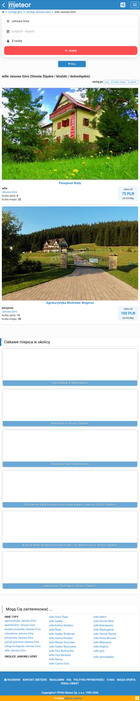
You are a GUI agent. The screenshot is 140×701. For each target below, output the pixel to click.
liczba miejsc (120, 82)
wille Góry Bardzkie (60, 655)
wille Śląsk (55, 629)
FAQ (69, 679)
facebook (12, 679)
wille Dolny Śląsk (58, 616)
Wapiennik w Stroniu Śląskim (70, 423)
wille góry (99, 650)
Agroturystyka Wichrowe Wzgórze (70, 303)
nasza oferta (126, 679)
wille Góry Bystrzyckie (61, 650)
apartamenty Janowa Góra (20, 625)
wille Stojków (101, 646)
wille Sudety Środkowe (62, 633)
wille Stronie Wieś (104, 621)
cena (107, 82)
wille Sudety (56, 621)
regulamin (56, 679)
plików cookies (73, 698)
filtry (72, 64)
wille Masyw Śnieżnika (62, 642)
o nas (110, 679)
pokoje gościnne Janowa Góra (22, 641)
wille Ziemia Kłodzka (61, 638)
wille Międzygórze (104, 629)
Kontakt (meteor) (35, 679)
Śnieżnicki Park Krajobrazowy (70, 464)
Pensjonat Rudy (70, 183)
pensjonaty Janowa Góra (19, 637)
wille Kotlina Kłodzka (61, 625)
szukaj (71, 50)
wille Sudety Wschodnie (62, 646)
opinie (133, 82)
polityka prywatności (89, 679)
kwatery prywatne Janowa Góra (23, 629)
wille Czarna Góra (59, 663)
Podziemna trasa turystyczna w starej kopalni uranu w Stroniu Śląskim (70, 504)
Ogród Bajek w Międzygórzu (70, 383)
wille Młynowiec (103, 642)
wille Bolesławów (103, 625)
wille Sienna (56, 659)
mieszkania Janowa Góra (19, 633)
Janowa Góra (9, 192)
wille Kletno (100, 616)
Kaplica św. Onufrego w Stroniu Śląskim (70, 586)
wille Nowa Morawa (105, 638)
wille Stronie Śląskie (105, 633)
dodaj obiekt (70, 683)
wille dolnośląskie (104, 656)
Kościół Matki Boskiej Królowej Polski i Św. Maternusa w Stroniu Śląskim (70, 545)
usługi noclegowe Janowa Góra (23, 646)
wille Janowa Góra (15, 650)
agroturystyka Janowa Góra (20, 620)
